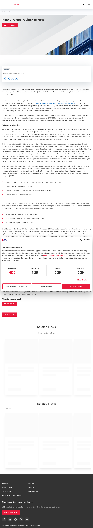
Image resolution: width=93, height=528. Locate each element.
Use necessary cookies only (16, 286)
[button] (10, 25)
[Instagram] (15, 519)
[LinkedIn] (9, 519)
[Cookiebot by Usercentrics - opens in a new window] (82, 240)
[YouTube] (27, 519)
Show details (82, 280)
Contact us (9, 304)
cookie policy (48, 255)
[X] (21, 519)
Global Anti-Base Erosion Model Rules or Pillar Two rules (55, 103)
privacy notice (62, 255)
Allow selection (46, 286)
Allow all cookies (76, 286)
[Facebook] (4, 519)
